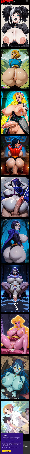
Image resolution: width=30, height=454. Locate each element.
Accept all (7, 451)
